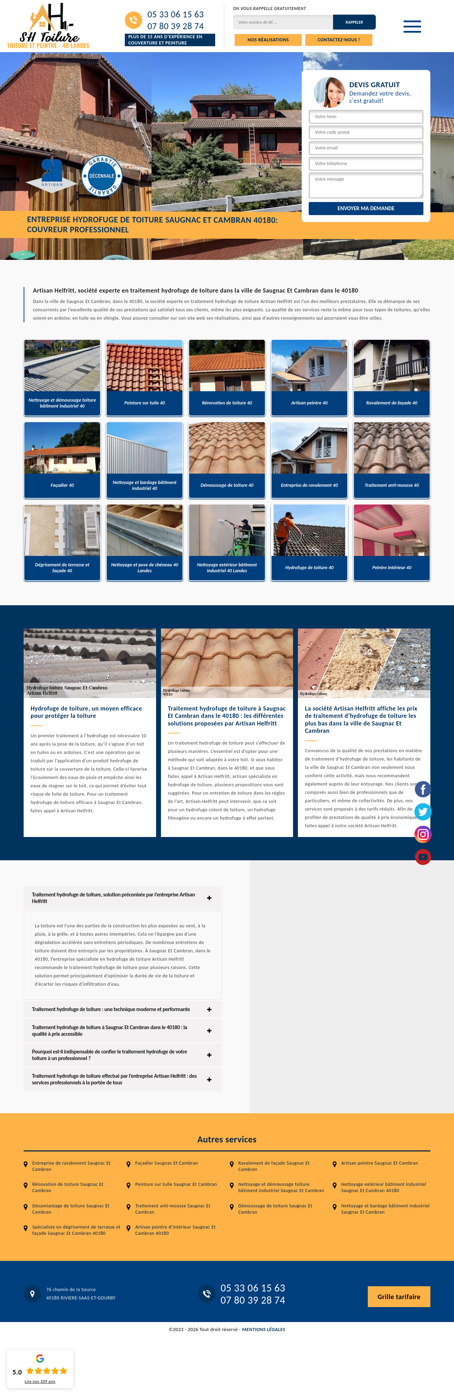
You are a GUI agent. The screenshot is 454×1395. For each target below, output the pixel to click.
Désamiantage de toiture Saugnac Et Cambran (71, 1209)
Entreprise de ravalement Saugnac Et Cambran (71, 1166)
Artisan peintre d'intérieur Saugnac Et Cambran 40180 (175, 1230)
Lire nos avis (40, 1381)
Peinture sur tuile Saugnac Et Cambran (176, 1184)
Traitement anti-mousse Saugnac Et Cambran (172, 1209)
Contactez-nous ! (339, 40)
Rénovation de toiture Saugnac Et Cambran (68, 1187)
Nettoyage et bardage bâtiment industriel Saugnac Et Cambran (385, 1209)
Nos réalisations (268, 40)
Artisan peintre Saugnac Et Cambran (379, 1163)
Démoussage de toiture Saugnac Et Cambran (275, 1209)
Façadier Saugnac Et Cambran (166, 1163)
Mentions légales (263, 1329)
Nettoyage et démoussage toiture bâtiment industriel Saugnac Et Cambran (281, 1187)
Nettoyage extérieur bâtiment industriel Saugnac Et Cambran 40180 (384, 1187)
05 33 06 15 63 (175, 14)
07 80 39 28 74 (175, 26)
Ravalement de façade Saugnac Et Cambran (274, 1166)
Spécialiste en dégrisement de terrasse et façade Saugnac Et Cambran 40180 (76, 1230)
